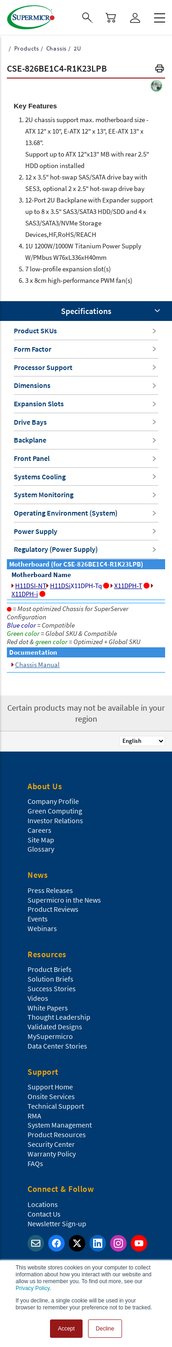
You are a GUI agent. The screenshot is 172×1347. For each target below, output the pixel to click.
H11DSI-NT (28, 585)
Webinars (42, 928)
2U (76, 48)
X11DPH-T (130, 585)
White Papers (48, 1007)
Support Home (50, 1086)
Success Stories (52, 988)
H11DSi (58, 585)
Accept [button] (66, 1328)
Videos (38, 998)
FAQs (35, 1163)
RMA (34, 1115)
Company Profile (53, 801)
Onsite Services (51, 1096)
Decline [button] (105, 1328)
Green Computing (55, 810)
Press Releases (50, 890)
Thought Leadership (59, 1016)
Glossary (41, 848)
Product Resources (57, 1134)
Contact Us (44, 1213)
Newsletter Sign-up (57, 1223)
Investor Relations (55, 820)
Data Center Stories (57, 1045)
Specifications (86, 311)
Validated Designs (55, 1026)
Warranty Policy (52, 1153)
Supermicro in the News (64, 899)
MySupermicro (50, 1036)
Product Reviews (53, 909)
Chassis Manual (35, 664)
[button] (159, 69)
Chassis (55, 48)
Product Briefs (50, 969)
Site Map (41, 839)
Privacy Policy (33, 1288)
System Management (60, 1124)
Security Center (51, 1144)
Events (38, 918)
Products (25, 48)
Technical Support (56, 1106)
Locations (43, 1204)
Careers (39, 830)
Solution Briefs (50, 978)
